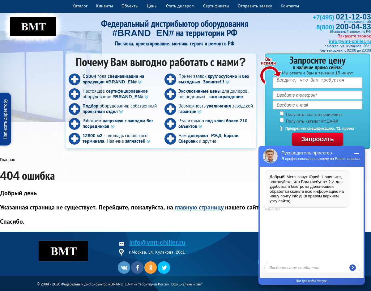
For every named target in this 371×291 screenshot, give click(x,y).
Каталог (79, 6)
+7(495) (342, 17)
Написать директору (5, 119)
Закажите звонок (354, 36)
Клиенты (104, 6)
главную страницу (199, 207)
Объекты (130, 6)
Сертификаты (216, 6)
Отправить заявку (255, 6)
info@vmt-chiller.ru (350, 41)
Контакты (290, 6)
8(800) (343, 27)
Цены (152, 6)
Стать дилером (180, 6)
